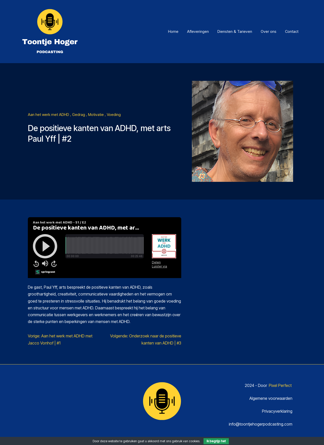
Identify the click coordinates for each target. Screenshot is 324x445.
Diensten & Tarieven (234, 31)
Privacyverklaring (277, 411)
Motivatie (96, 114)
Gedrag (79, 114)
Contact (291, 31)
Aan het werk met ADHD (49, 114)
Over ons (268, 31)
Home (173, 31)
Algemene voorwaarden (270, 398)
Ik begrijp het (216, 441)
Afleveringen (198, 31)
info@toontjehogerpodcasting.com (260, 424)
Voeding (114, 114)
